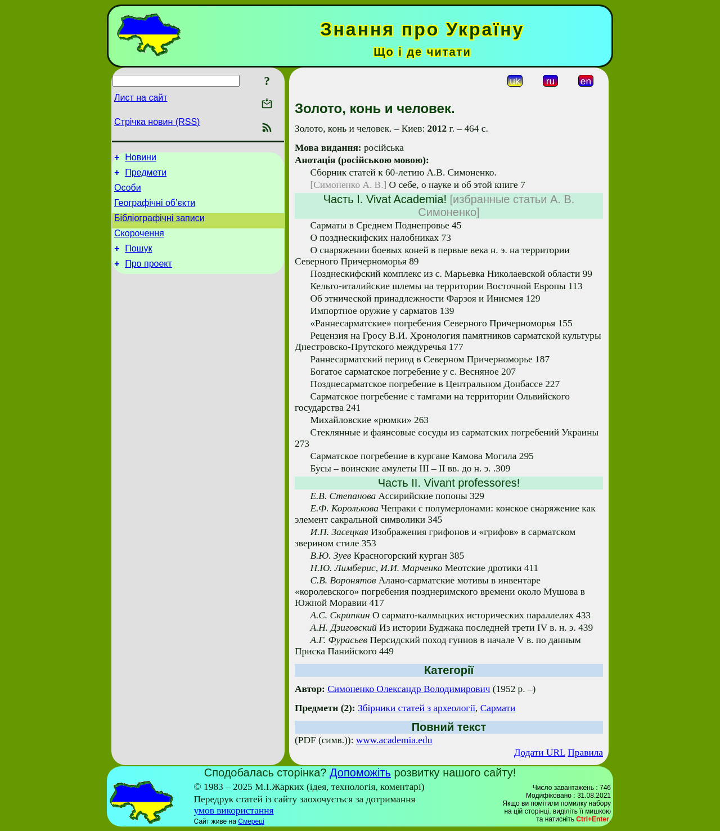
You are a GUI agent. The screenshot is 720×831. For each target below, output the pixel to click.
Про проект (148, 277)
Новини (140, 159)
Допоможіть (360, 772)
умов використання (234, 810)
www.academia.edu (394, 740)
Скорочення (139, 243)
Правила (585, 752)
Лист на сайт (141, 97)
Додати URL (539, 752)
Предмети (145, 176)
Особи (127, 192)
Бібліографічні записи (159, 226)
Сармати (498, 708)
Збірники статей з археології (416, 708)
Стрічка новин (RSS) (157, 122)
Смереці (251, 821)
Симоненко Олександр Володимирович (408, 689)
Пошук (138, 260)
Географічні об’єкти (154, 209)
